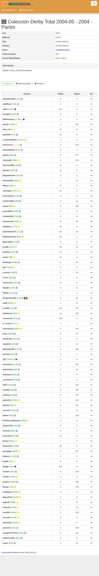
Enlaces (39, 83)
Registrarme (8, 10)
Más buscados (23, 83)
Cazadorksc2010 (62, 50)
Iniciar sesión (26, 10)
